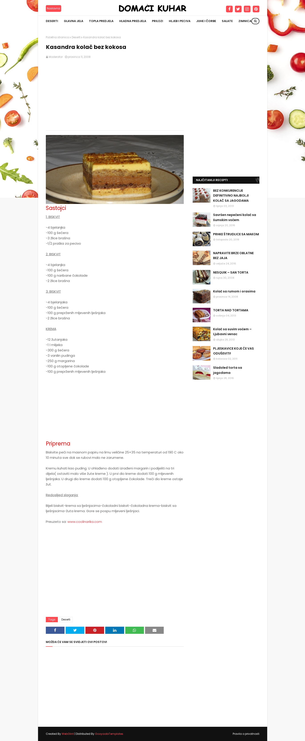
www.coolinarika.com (84, 521)
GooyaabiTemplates (109, 734)
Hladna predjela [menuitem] (132, 21)
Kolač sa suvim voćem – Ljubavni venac (232, 331)
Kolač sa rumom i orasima (234, 291)
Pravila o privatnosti (246, 734)
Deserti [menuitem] (52, 21)
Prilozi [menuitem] (157, 21)
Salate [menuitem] (227, 21)
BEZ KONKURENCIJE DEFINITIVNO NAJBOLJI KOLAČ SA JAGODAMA (231, 195)
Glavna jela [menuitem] (73, 21)
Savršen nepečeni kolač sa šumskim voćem (234, 217)
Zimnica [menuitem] (244, 21)
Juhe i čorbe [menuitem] (206, 21)
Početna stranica (57, 37)
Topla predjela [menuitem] (101, 21)
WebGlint (68, 734)
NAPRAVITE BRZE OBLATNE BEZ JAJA (233, 255)
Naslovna (53, 8)
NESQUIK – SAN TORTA (230, 272)
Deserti (76, 37)
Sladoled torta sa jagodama (227, 370)
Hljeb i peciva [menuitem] (179, 21)
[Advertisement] (115, 95)
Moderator (56, 57)
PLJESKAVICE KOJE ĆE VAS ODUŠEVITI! (233, 351)
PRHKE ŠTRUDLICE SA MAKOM (236, 234)
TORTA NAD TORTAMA (230, 310)
